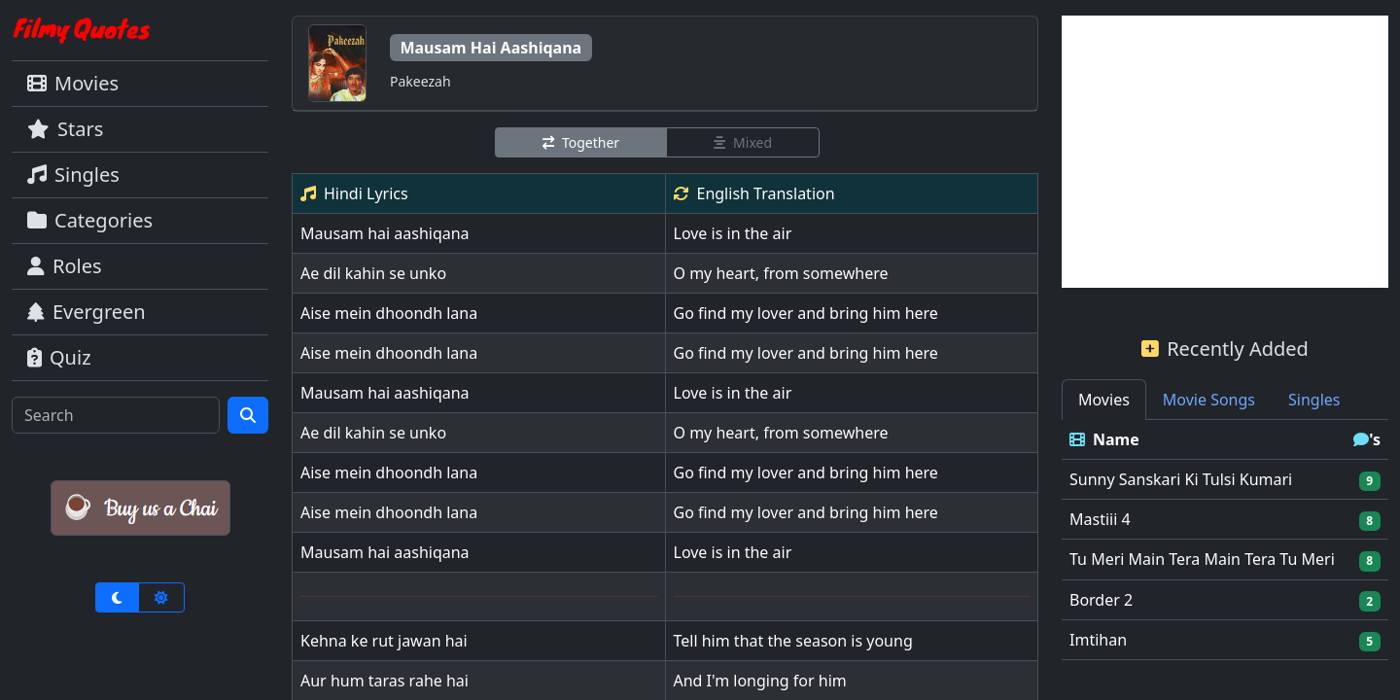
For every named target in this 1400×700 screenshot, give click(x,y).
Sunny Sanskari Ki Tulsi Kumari (1180, 479)
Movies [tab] (1104, 399)
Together (580, 142)
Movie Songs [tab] (1209, 399)
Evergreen (86, 311)
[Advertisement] (1225, 152)
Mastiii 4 (1100, 519)
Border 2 (1101, 600)
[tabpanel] (1225, 540)
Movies (73, 83)
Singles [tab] (1314, 399)
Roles (64, 266)
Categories (90, 220)
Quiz (59, 357)
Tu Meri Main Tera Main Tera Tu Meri (1202, 559)
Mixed (743, 142)
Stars (65, 129)
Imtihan (1098, 639)
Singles (73, 174)
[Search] (116, 415)
